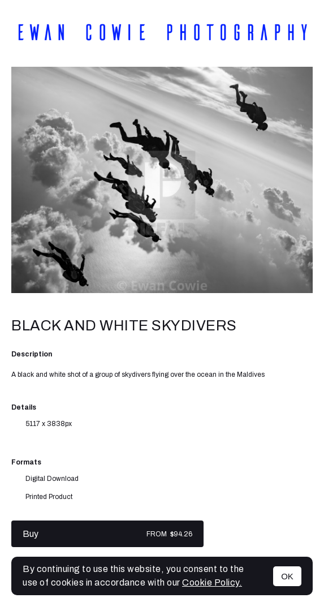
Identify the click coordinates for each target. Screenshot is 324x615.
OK (287, 576)
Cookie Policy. (212, 582)
